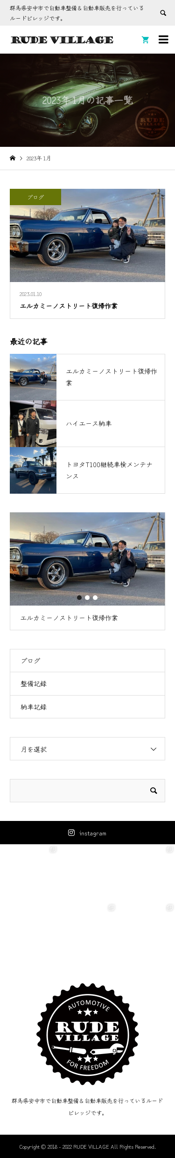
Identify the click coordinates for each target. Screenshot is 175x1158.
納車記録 (34, 706)
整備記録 (34, 683)
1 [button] (80, 597)
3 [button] (96, 597)
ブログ (30, 660)
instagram (92, 832)
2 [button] (88, 597)
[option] (87, 571)
